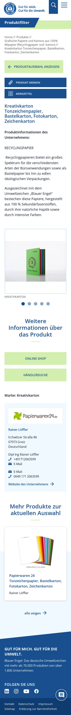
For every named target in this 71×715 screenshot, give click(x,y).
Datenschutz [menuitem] (26, 704)
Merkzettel (24, 94)
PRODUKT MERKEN (28, 82)
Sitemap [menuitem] (10, 709)
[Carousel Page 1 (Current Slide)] (23, 303)
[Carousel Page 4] (42, 303)
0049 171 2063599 (26, 476)
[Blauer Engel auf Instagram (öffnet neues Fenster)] (16, 691)
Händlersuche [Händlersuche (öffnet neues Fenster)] (35, 375)
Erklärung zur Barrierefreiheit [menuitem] (38, 709)
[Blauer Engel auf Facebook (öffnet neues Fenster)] (36, 691)
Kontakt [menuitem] (9, 704)
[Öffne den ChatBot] (61, 695)
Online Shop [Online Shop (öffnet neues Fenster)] (35, 358)
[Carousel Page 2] (29, 303)
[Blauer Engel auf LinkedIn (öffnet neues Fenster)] (7, 691)
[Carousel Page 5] (48, 303)
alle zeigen (32, 613)
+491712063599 (25, 459)
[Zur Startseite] (25, 8)
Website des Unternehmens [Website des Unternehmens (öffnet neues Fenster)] (28, 484)
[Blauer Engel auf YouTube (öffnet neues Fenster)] (26, 691)
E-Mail (18, 464)
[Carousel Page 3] (35, 303)
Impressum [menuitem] (45, 704)
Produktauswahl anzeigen (36, 67)
